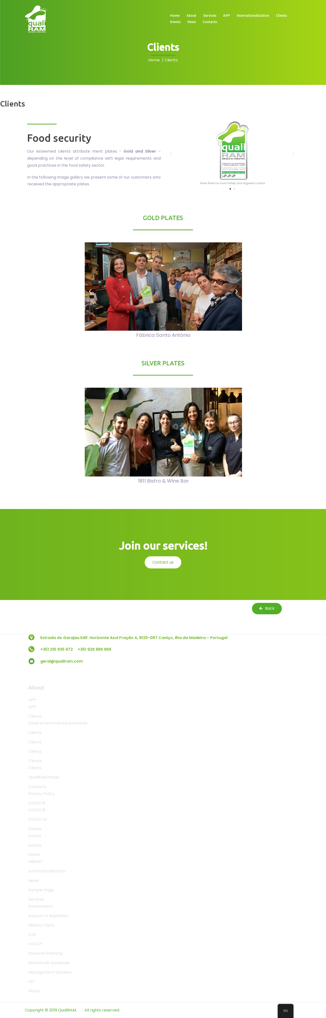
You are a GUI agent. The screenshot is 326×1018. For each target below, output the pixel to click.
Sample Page (41, 890)
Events (175, 22)
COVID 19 (36, 803)
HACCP (35, 944)
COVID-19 (37, 819)
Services (209, 15)
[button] (171, 153)
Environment (40, 906)
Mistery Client (41, 925)
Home (175, 15)
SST (31, 982)
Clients (281, 15)
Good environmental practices (57, 723)
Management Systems (50, 972)
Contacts (210, 22)
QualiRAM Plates (43, 777)
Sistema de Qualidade (49, 963)
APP (226, 15)
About (191, 15)
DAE (32, 934)
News (191, 22)
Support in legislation (48, 916)
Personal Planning (45, 953)
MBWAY (35, 861)
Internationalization (253, 15)
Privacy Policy (41, 793)
